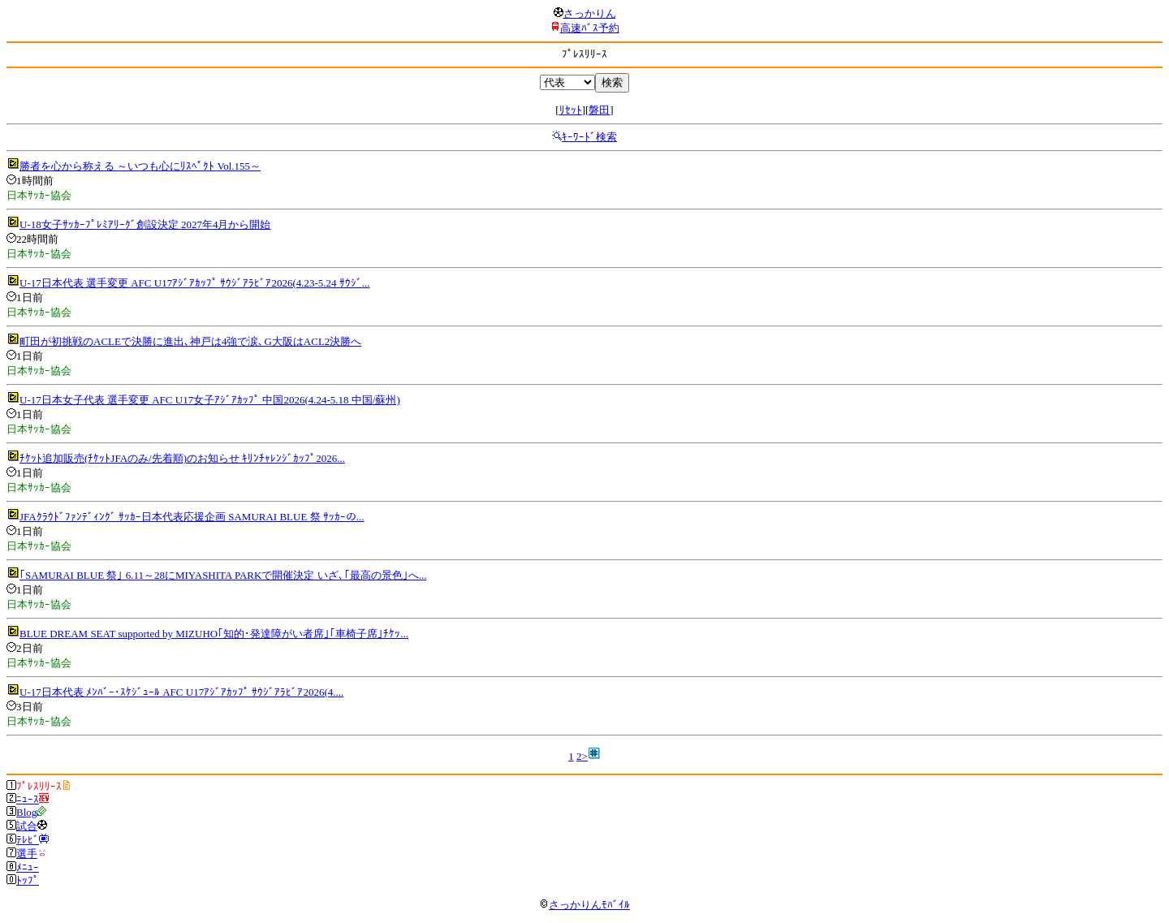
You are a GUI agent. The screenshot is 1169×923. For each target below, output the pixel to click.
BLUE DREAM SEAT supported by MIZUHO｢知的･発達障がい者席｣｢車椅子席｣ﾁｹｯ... (213, 634)
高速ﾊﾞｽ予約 (589, 28)
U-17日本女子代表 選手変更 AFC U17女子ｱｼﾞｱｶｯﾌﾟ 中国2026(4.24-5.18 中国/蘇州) (209, 400)
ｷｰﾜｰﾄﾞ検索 (589, 137)
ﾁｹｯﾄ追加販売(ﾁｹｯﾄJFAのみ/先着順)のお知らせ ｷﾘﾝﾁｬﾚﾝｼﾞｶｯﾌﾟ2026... (182, 458)
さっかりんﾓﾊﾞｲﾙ (584, 905)
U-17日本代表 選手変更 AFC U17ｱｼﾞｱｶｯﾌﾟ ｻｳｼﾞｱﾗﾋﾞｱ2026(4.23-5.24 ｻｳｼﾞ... (194, 283)
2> (582, 756)
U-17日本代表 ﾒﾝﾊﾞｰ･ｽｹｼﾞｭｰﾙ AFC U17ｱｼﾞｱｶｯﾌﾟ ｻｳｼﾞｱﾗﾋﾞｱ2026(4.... (181, 692)
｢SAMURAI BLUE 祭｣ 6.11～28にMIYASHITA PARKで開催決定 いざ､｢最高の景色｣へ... (222, 575)
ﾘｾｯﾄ (570, 110)
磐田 (599, 110)
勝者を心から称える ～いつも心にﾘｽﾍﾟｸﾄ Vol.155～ (140, 166)
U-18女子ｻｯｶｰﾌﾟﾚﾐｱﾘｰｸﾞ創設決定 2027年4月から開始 (144, 224)
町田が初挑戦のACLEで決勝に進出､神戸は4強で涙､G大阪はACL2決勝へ (190, 341)
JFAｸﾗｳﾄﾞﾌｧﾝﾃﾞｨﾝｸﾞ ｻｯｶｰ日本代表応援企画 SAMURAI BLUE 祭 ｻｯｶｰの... (192, 517)
